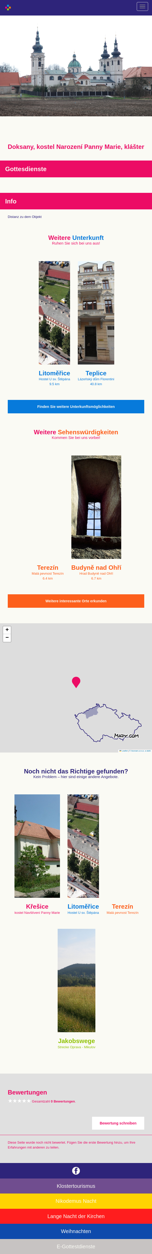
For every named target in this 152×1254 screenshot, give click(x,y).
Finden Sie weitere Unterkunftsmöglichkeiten (76, 407)
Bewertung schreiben (118, 1123)
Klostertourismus (76, 1186)
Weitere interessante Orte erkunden (76, 601)
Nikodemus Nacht (76, 1201)
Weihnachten (76, 1231)
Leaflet (123, 751)
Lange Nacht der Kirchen (75, 1216)
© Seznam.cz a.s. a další (140, 751)
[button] (76, 682)
